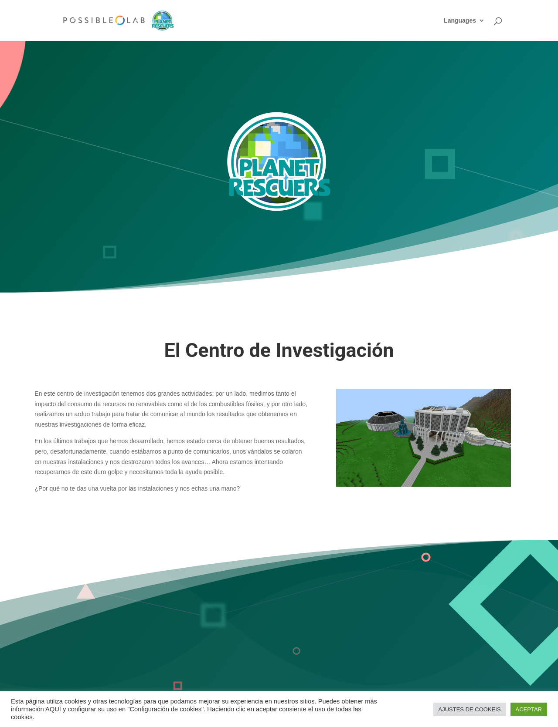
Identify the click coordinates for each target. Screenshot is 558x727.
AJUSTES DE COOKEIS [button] (470, 709)
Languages (460, 20)
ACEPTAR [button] (529, 709)
